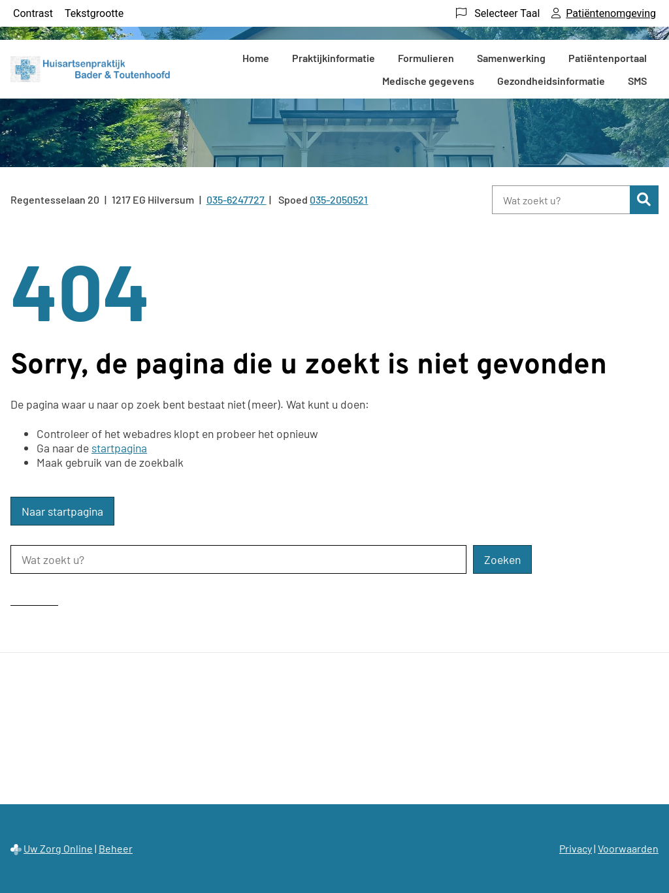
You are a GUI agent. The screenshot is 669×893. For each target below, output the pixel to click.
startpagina (119, 448)
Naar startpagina (62, 511)
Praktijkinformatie (333, 58)
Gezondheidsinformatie (551, 80)
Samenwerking (511, 58)
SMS (637, 80)
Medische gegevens (428, 80)
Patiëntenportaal (607, 58)
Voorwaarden (628, 848)
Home (255, 58)
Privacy (575, 848)
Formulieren (426, 58)
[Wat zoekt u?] (561, 199)
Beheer (116, 848)
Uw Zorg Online (58, 848)
